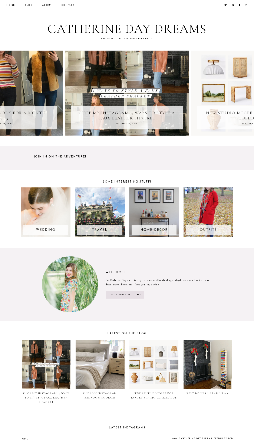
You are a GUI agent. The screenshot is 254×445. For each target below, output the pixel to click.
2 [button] (123, 132)
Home (10, 5)
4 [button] (131, 132)
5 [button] (135, 132)
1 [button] (118, 132)
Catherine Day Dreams (196, 438)
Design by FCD (223, 438)
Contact (67, 5)
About (47, 5)
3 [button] (127, 132)
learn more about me (125, 295)
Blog (28, 5)
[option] (127, 93)
